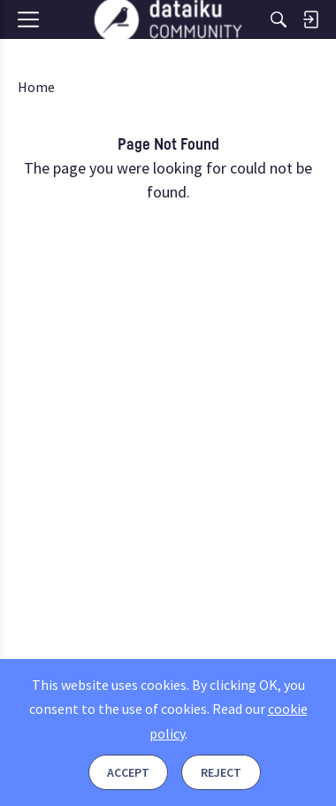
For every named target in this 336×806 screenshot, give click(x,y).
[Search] (278, 19)
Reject (221, 772)
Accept (128, 772)
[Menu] (34, 51)
